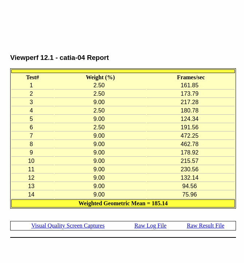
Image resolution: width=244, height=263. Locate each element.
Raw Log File (150, 225)
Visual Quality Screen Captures (68, 225)
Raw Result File (205, 225)
